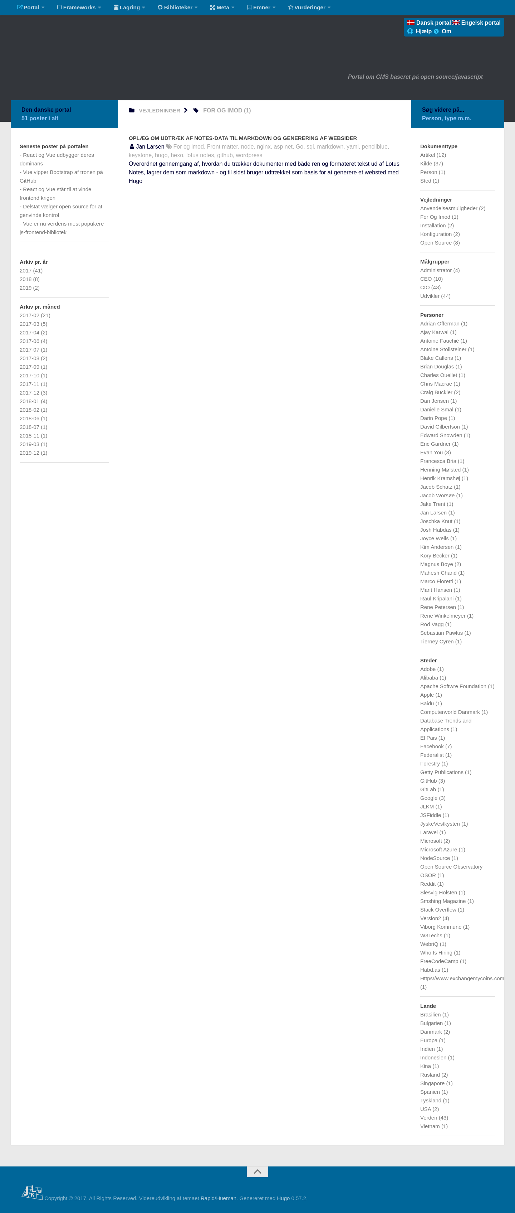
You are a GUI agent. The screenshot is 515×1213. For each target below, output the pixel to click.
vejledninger (161, 110)
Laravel (429, 832)
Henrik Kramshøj (441, 478)
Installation (433, 225)
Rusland (430, 1075)
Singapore (433, 1083)
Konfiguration (436, 234)
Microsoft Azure (439, 849)
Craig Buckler (437, 392)
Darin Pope (434, 418)
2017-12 (30, 393)
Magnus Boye (437, 564)
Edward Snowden (442, 435)
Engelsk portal (476, 23)
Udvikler (430, 296)
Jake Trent (433, 504)
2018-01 (30, 401)
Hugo (283, 1198)
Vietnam (430, 1126)
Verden (429, 1118)
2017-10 (30, 375)
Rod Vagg (432, 624)
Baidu (428, 703)
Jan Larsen (434, 512)
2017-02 (30, 315)
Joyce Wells (435, 538)
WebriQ (430, 944)
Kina (426, 1066)
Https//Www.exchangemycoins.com (462, 978)
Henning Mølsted (441, 470)
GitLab (428, 789)
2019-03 (30, 444)
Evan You (432, 452)
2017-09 (30, 367)
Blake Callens (437, 358)
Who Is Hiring (437, 952)
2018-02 (30, 410)
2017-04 (30, 332)
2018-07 (30, 427)
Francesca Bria (439, 461)
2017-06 (30, 341)
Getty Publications (442, 772)
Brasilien (431, 1014)
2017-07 (30, 350)
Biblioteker (170, 9)
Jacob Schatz (437, 487)
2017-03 (30, 324)
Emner (250, 9)
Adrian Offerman (440, 323)
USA (426, 1109)
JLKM (428, 806)
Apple (428, 695)
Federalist (432, 755)
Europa (429, 1040)
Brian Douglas (437, 366)
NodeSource (436, 858)
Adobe (428, 669)
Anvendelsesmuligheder (449, 208)
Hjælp (420, 31)
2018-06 (30, 418)
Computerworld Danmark (450, 712)
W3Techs (432, 935)
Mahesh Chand (439, 573)
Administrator (436, 270)
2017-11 (30, 384)
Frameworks (74, 9)
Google (429, 798)
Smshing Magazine (443, 901)
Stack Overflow (439, 910)
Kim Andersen (437, 547)
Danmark (431, 1032)
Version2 (431, 918)
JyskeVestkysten (440, 824)
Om (442, 31)
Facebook (432, 746)
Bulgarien (432, 1023)
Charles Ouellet (439, 375)
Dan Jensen (435, 401)
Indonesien (434, 1057)
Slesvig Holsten (439, 892)
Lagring (123, 9)
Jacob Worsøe (438, 495)
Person (429, 172)
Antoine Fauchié (440, 341)
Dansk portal (429, 23)
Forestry (430, 763)
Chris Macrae (436, 384)
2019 (26, 288)
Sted (426, 181)
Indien (428, 1049)
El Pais (429, 738)
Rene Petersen (438, 607)
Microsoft (431, 841)
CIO (425, 287)
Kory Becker (435, 555)
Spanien (430, 1092)
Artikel (428, 155)
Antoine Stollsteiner (444, 349)
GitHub (429, 781)
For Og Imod (436, 217)
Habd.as (431, 970)
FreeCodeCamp (440, 961)
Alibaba (430, 678)
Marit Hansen (436, 590)
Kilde (427, 163)
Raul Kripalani (437, 598)
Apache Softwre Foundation (454, 686)
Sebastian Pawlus (442, 633)
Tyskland (431, 1100)
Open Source (436, 243)
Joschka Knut (437, 521)
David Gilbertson (440, 427)
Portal (27, 9)
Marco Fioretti (437, 581)
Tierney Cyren (437, 641)
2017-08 (30, 358)
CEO (426, 279)
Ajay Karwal (435, 332)
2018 (26, 279)
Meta (213, 9)
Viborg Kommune (441, 927)
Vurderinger (297, 9)
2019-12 (30, 453)
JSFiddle (431, 815)
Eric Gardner (436, 444)
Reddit (428, 884)
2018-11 (30, 435)
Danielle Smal (437, 409)
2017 (26, 270)
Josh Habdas (436, 530)
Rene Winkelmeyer (443, 616)
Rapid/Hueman (218, 1198)
